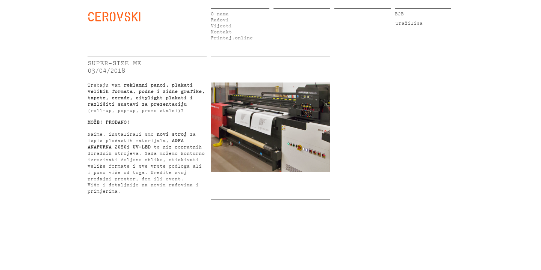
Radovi (220, 20)
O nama (220, 14)
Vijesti (221, 26)
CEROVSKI (114, 16)
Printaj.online (232, 38)
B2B (399, 14)
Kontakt (221, 32)
